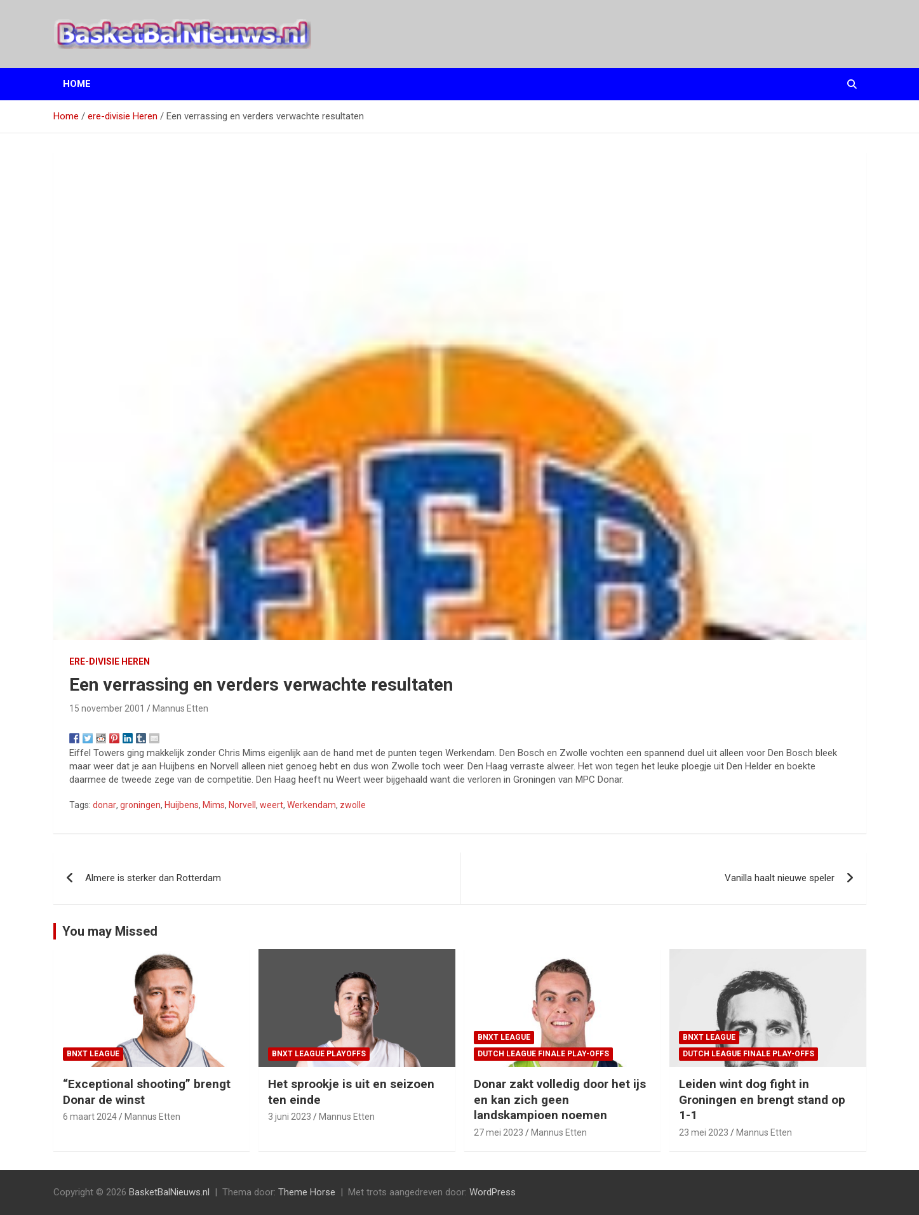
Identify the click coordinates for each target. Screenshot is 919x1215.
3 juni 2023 (289, 1117)
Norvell (242, 805)
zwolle (353, 805)
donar (104, 805)
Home (77, 84)
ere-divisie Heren (109, 661)
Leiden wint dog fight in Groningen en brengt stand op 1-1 (762, 1099)
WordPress (492, 1192)
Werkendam (311, 805)
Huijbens (181, 805)
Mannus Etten (180, 708)
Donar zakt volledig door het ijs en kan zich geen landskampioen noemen (560, 1099)
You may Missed (110, 931)
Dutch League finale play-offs (543, 1053)
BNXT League (93, 1053)
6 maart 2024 (90, 1117)
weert (271, 805)
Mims (214, 805)
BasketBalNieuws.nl (169, 1192)
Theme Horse (306, 1192)
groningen (140, 805)
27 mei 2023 (498, 1132)
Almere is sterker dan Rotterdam (153, 878)
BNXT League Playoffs (319, 1053)
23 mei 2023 (703, 1132)
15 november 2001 (107, 708)
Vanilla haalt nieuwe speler (780, 878)
